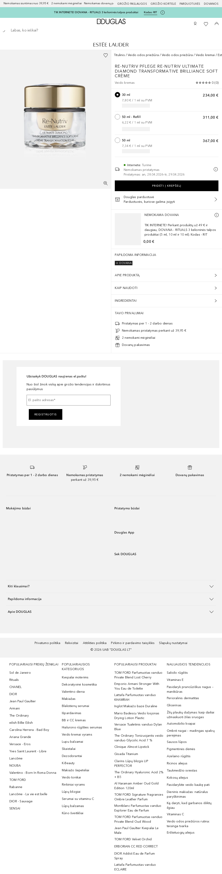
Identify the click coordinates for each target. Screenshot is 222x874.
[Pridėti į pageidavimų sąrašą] (105, 55)
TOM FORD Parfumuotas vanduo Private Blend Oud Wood (138, 819)
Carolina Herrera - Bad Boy (29, 730)
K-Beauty (68, 763)
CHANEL (15, 687)
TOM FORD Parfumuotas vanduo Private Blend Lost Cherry (138, 675)
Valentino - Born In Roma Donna (32, 773)
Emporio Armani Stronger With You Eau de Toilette (136, 686)
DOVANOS (211, 3)
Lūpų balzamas (73, 806)
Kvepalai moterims (75, 677)
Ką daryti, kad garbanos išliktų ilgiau (189, 805)
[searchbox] (111, 30)
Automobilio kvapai (181, 724)
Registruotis (45, 414)
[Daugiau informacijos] (216, 215)
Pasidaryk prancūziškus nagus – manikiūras (190, 689)
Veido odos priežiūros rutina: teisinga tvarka (188, 824)
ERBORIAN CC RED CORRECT (136, 846)
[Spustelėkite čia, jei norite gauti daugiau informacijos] (162, 12)
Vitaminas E (175, 680)
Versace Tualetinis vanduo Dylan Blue (138, 727)
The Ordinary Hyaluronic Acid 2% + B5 (138, 774)
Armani (14, 708)
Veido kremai (205, 55)
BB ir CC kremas (74, 720)
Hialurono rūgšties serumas (82, 727)
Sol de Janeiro (20, 673)
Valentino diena (73, 692)
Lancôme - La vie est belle (28, 794)
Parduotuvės (190, 3)
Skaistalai (68, 749)
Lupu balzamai (72, 742)
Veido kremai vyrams (77, 734)
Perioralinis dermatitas (183, 698)
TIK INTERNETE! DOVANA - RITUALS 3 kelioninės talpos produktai (96, 12)
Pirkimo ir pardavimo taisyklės (133, 643)
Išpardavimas (71, 713)
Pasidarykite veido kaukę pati (188, 785)
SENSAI (14, 808)
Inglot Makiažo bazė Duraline (135, 706)
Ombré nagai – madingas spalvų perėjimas (191, 733)
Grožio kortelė (163, 3)
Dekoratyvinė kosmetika (79, 684)
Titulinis (119, 55)
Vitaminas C (175, 814)
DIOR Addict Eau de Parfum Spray (134, 856)
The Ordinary (19, 715)
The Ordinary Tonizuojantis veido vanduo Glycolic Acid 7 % (138, 738)
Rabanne (15, 787)
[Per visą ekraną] (105, 183)
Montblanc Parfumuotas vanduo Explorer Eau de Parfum (137, 808)
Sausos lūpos (177, 742)
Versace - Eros (20, 744)
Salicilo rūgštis (177, 673)
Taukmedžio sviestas (182, 770)
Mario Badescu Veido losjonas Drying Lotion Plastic (136, 715)
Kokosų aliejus (177, 778)
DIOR (13, 694)
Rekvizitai (71, 643)
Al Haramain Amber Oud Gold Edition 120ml (136, 786)
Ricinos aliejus (177, 763)
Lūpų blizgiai (71, 792)
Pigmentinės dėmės (181, 749)
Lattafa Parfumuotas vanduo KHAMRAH (135, 697)
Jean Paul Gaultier (22, 701)
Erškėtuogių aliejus (181, 832)
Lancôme (16, 758)
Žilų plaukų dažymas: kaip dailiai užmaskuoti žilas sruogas (190, 715)
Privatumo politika (48, 643)
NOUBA (15, 765)
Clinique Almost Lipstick (131, 747)
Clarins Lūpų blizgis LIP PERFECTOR (131, 763)
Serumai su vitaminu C (78, 799)
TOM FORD (17, 780)
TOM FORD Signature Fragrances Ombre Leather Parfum (138, 797)
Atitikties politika (95, 643)
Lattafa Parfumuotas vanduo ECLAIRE (135, 867)
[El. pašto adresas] (69, 400)
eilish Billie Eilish (21, 723)
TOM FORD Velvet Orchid (133, 839)
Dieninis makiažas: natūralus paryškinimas (187, 794)
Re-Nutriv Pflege (136, 66)
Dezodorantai (72, 756)
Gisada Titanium (126, 754)
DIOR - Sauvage (21, 801)
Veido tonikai (71, 777)
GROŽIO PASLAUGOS (132, 3)
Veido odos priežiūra (143, 55)
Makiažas (69, 699)
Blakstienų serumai (75, 706)
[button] (111, 586)
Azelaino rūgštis (179, 756)
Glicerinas (174, 705)
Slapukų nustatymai (173, 643)
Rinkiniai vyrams (73, 784)
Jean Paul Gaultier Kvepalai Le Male (136, 830)
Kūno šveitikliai (72, 813)
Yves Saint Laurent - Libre (27, 751)
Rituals (14, 680)
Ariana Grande (20, 737)
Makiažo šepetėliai (75, 770)
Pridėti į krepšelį (166, 185)
